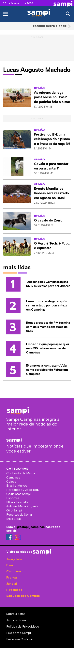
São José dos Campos (23, 596)
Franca (11, 577)
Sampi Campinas (38, 20)
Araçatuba (14, 559)
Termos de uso (16, 620)
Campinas (13, 571)
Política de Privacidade (22, 626)
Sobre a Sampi (16, 614)
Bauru (10, 565)
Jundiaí (11, 583)
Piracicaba (14, 590)
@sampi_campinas (30, 527)
